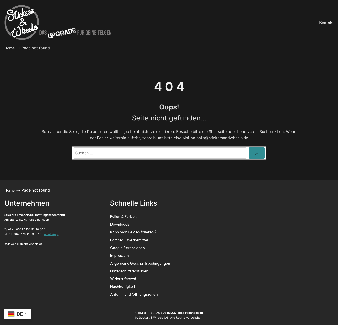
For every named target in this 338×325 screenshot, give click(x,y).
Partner (116, 239)
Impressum (119, 255)
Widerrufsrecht (123, 278)
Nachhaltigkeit (122, 286)
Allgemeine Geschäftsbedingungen (140, 263)
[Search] (257, 153)
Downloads (119, 224)
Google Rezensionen (127, 247)
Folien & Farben (123, 216)
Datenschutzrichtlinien (129, 271)
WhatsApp (51, 234)
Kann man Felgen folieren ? (133, 232)
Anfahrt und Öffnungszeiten (134, 294)
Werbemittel (137, 239)
